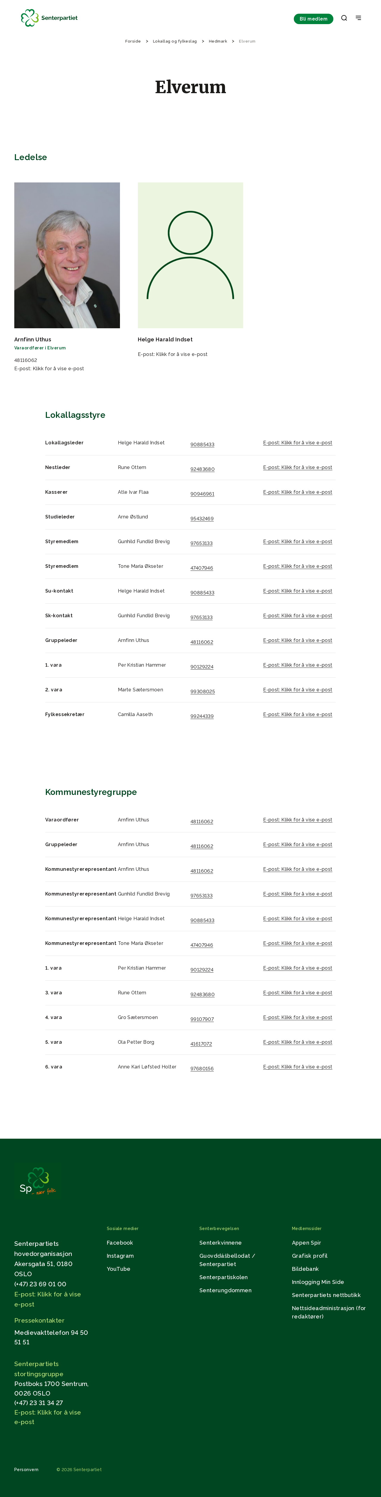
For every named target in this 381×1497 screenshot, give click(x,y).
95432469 (202, 518)
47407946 (201, 568)
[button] (344, 19)
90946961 (202, 494)
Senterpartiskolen (223, 1277)
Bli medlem (313, 19)
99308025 (202, 691)
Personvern (26, 1469)
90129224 (201, 667)
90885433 (202, 444)
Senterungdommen (225, 1290)
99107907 (202, 1019)
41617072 (201, 1044)
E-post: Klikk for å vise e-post (49, 368)
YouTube (119, 1269)
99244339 (202, 716)
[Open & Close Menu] (358, 18)
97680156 (202, 1068)
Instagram (120, 1256)
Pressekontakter (39, 1320)
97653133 (201, 543)
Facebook (120, 1243)
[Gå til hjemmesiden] (37, 1197)
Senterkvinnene (220, 1243)
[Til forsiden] (49, 26)
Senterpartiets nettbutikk (326, 1295)
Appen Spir (306, 1243)
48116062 (201, 642)
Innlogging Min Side (318, 1282)
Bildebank (305, 1269)
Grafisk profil (310, 1256)
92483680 (202, 469)
